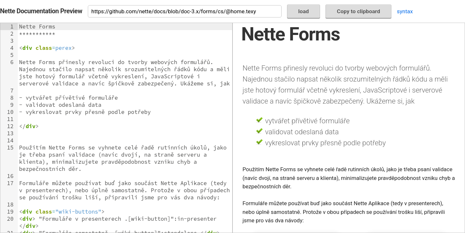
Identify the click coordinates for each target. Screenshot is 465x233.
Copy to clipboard (358, 11)
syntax (405, 11)
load (303, 11)
